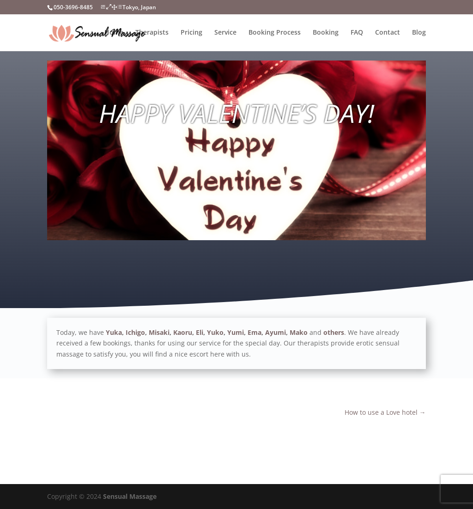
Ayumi (275, 332)
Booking (326, 32)
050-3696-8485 (73, 7)
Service (225, 32)
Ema (254, 332)
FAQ (357, 32)
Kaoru (182, 332)
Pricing (191, 32)
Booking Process (275, 32)
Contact (387, 32)
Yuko (215, 332)
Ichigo (135, 332)
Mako (299, 332)
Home (113, 32)
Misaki (159, 332)
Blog (419, 32)
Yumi (235, 332)
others (333, 332)
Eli (199, 332)
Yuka (114, 332)
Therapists (152, 32)
